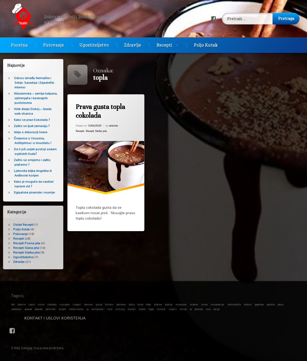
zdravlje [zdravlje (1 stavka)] (199, 309)
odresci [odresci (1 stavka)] (248, 304)
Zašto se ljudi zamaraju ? (27, 126)
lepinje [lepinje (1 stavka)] (169, 304)
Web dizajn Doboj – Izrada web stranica (28, 111)
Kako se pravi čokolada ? (27, 120)
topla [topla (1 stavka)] (151, 309)
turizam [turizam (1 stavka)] (161, 309)
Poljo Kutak (206, 41)
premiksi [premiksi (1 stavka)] (51, 309)
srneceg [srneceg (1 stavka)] (120, 309)
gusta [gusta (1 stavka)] (99, 304)
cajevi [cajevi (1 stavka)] (32, 304)
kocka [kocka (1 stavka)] (141, 304)
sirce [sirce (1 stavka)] (110, 309)
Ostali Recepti (18, 225)
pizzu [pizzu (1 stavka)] (281, 304)
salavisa (113, 125)
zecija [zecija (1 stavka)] (217, 309)
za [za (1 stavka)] (191, 309)
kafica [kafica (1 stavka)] (132, 304)
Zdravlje (132, 41)
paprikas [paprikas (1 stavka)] (259, 304)
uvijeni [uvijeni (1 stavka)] (173, 309)
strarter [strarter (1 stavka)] (132, 309)
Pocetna (19, 41)
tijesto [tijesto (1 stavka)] (142, 309)
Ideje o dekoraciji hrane (26, 132)
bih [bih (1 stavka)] (13, 304)
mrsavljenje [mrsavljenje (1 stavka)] (217, 304)
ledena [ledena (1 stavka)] (158, 304)
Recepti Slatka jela (96, 131)
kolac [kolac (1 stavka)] (148, 304)
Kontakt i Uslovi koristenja (93, 318)
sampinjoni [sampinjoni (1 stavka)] (98, 309)
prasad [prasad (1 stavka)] (28, 309)
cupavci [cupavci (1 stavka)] (77, 304)
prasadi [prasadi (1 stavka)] (39, 309)
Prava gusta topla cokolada (100, 111)
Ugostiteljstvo (94, 41)
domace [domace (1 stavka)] (88, 304)
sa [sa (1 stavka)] (87, 309)
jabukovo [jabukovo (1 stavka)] (121, 304)
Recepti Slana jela (21, 248)
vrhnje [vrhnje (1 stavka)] (183, 309)
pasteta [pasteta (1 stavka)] (271, 304)
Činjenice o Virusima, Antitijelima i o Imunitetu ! (28, 140)
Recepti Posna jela (22, 243)
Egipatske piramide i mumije (29, 192)
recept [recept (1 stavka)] (62, 309)
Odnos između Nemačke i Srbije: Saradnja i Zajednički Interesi (29, 82)
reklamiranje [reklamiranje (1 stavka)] (76, 309)
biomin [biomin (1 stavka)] (22, 304)
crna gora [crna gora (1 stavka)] (64, 304)
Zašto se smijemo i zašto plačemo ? (27, 162)
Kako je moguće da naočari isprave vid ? (29, 184)
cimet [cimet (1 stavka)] (41, 304)
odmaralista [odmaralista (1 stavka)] (234, 304)
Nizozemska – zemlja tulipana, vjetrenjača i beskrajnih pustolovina (31, 98)
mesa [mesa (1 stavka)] (204, 304)
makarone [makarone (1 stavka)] (181, 304)
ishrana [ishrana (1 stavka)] (109, 304)
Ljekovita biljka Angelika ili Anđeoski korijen (28, 173)
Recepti (164, 41)
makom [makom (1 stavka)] (194, 304)
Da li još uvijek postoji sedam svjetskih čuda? (30, 151)
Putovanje (53, 41)
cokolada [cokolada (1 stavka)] (51, 304)
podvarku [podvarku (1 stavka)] (17, 309)
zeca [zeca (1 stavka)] (208, 309)
